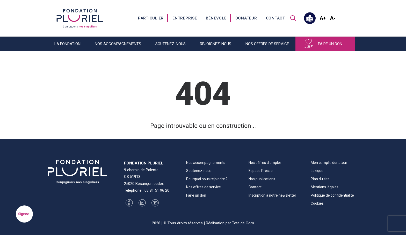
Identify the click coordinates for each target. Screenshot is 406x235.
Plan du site (320, 179)
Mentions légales (324, 187)
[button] (293, 18)
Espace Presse (261, 171)
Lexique (317, 171)
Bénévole (216, 18)
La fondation (67, 44)
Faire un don (330, 44)
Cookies (317, 203)
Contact (275, 18)
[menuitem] (151, 18)
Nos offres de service (267, 44)
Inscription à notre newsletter (272, 195)
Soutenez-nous (170, 44)
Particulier (151, 18)
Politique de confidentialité (332, 195)
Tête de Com (243, 223)
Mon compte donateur (329, 163)
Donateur (246, 18)
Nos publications (262, 179)
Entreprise (184, 18)
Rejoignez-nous (215, 44)
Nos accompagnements (118, 44)
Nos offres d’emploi (265, 163)
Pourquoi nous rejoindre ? (207, 179)
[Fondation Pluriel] (80, 18)
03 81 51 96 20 (156, 190)
